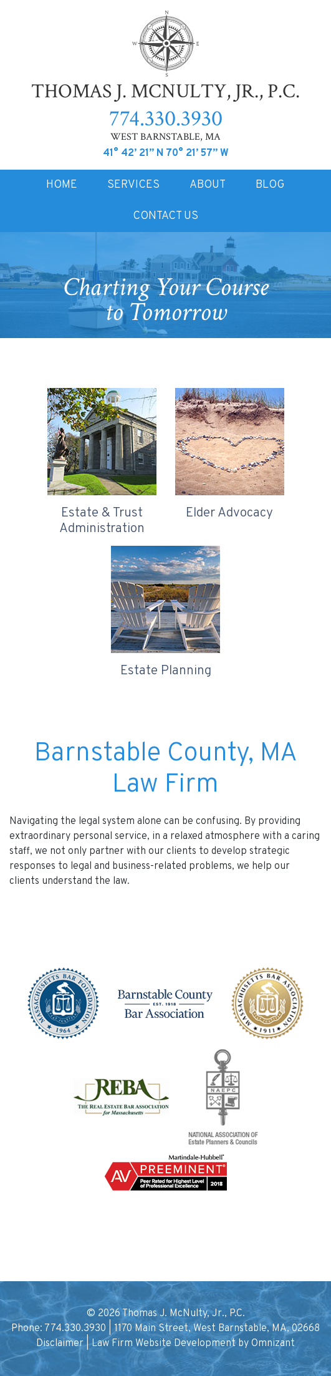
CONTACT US (165, 216)
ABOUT (207, 185)
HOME (61, 185)
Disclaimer (60, 1343)
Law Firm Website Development (164, 1343)
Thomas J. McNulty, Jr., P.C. (165, 57)
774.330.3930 (166, 118)
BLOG (270, 185)
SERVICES (133, 185)
